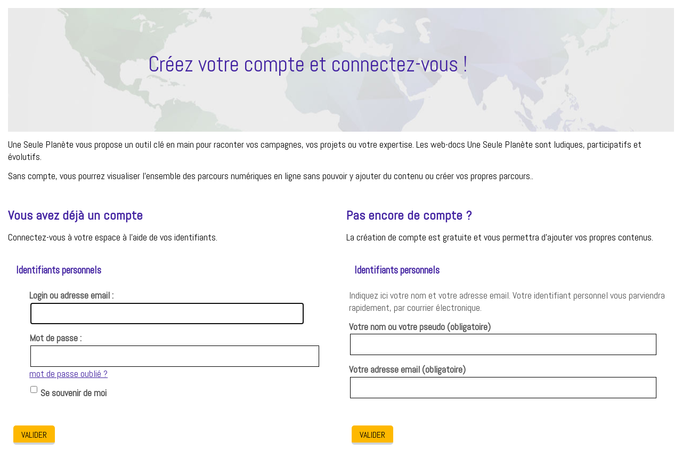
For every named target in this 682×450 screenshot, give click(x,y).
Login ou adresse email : (71, 295)
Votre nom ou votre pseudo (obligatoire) (420, 327)
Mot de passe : (55, 338)
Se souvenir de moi (73, 393)
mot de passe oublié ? (68, 374)
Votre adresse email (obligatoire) (407, 369)
